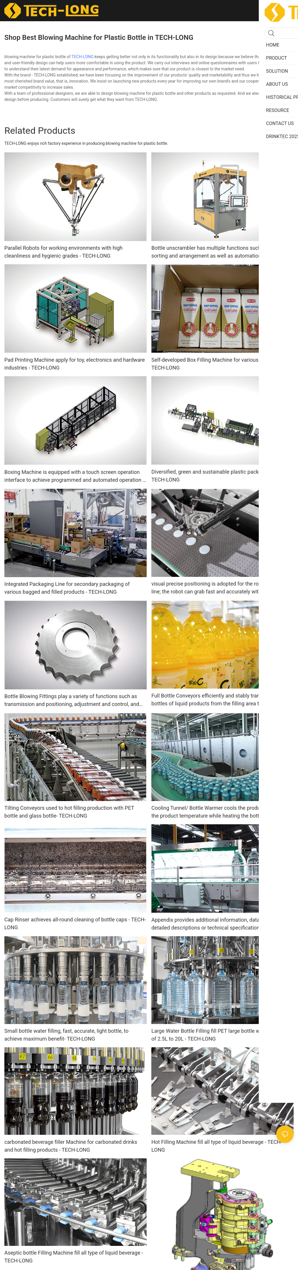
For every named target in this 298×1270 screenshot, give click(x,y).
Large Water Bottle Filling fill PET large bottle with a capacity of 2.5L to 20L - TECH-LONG (221, 1035)
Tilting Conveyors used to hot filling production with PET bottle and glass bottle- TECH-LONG (69, 812)
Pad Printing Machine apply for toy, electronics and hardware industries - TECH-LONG (74, 364)
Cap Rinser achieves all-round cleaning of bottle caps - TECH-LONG (75, 923)
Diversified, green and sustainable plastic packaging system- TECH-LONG (221, 476)
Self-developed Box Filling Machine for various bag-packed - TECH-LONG (220, 364)
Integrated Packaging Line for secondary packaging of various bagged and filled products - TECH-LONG (67, 588)
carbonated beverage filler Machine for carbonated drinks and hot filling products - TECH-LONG (70, 1146)
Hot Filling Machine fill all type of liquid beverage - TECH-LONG (216, 1146)
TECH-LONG (83, 56)
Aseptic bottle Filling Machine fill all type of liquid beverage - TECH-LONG (73, 1257)
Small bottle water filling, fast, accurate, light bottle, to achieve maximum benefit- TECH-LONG (66, 1035)
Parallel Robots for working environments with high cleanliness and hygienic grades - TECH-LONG (63, 252)
